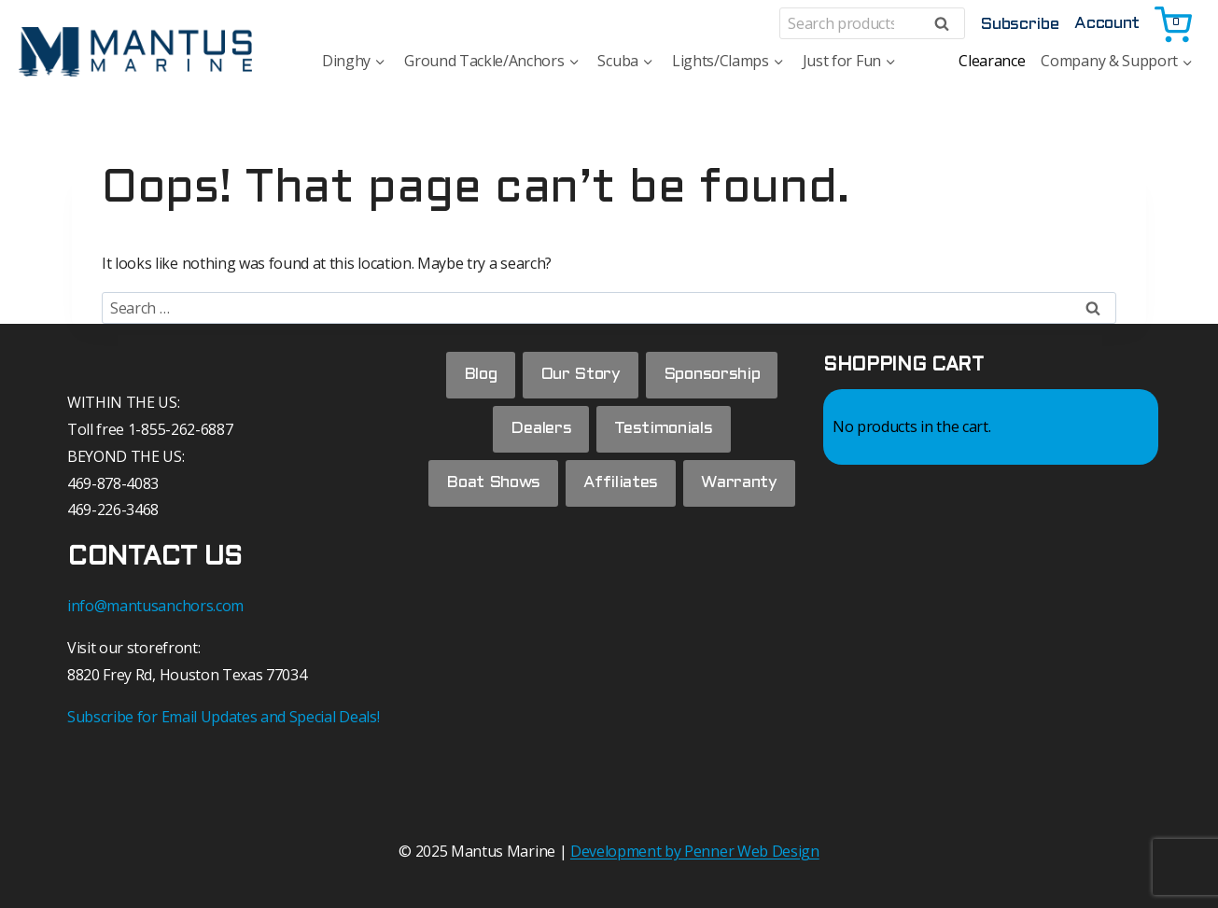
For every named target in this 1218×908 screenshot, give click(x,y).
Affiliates (682, 488)
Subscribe (1019, 25)
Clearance (992, 60)
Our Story (580, 376)
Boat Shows (551, 488)
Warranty (611, 544)
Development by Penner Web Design (694, 851)
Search (947, 24)
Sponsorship (713, 376)
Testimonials (664, 432)
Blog (479, 376)
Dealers (541, 432)
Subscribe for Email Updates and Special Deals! (223, 716)
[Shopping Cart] (1175, 23)
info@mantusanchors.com (155, 605)
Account (1107, 24)
